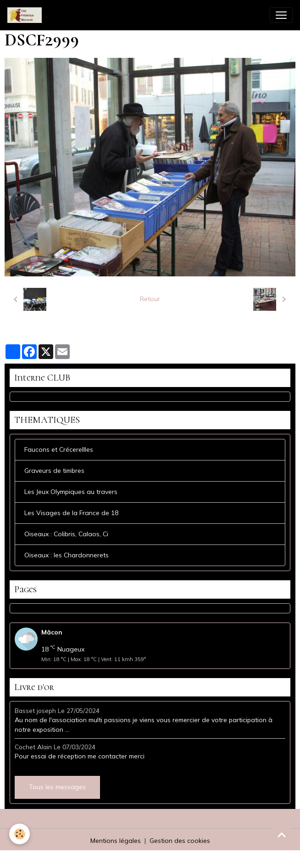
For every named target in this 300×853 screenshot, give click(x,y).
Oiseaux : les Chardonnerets (66, 555)
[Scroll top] (281, 834)
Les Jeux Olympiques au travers (70, 492)
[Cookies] (19, 834)
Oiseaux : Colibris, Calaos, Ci (66, 534)
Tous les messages (57, 787)
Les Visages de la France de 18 (71, 513)
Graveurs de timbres (54, 470)
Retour (150, 299)
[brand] (26, 15)
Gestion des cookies (180, 840)
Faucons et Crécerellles (58, 449)
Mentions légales (115, 840)
